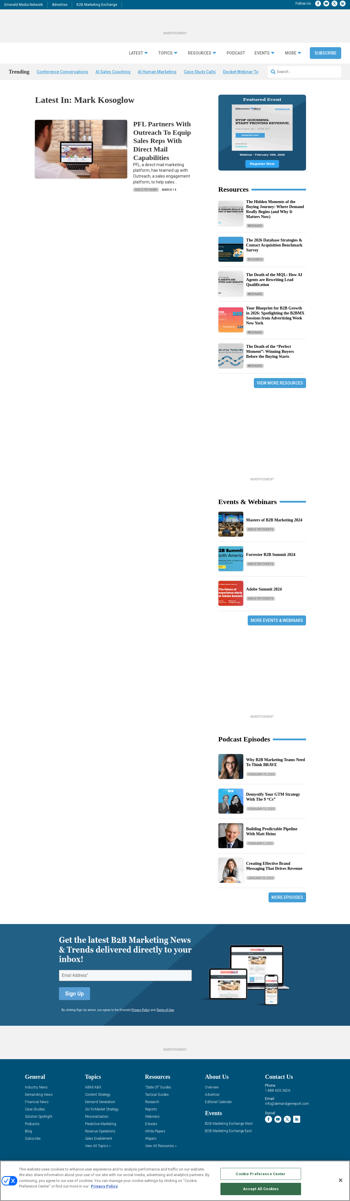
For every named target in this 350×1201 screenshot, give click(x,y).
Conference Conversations (62, 71)
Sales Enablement (98, 1139)
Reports (151, 1109)
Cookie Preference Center (261, 1174)
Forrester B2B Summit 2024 (270, 554)
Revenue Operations (100, 1131)
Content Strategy (98, 1095)
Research (255, 259)
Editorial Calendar (218, 1102)
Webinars (255, 225)
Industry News (146, 189)
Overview (212, 1087)
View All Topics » (98, 1146)
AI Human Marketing (157, 71)
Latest (136, 53)
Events (262, 53)
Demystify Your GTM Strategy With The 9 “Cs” (273, 797)
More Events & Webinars (277, 620)
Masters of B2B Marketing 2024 (274, 520)
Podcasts (32, 1124)
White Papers (155, 1131)
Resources (199, 53)
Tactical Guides (157, 1095)
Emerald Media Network (23, 4)
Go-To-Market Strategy (102, 1109)
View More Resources (280, 383)
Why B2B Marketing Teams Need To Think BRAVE (275, 762)
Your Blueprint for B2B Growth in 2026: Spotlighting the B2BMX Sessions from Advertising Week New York (275, 315)
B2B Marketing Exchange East (228, 1131)
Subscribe (326, 53)
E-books (151, 1124)
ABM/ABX (93, 1087)
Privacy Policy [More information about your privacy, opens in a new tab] (104, 1186)
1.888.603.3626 (277, 1090)
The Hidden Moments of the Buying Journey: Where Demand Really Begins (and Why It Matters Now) (275, 209)
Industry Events (260, 529)
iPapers (151, 1139)
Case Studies (35, 1109)
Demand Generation (100, 1102)
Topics (165, 53)
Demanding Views (39, 1095)
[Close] (340, 1180)
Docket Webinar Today (244, 71)
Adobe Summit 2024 (264, 589)
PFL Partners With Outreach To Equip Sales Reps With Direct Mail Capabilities (162, 140)
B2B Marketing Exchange (97, 4)
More (290, 53)
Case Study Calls (200, 71)
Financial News (37, 1102)
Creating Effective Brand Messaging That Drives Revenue (274, 866)
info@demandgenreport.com (287, 1104)
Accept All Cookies (260, 1189)
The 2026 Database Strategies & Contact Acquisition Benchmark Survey (274, 245)
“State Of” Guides (158, 1087)
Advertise (59, 4)
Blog (28, 1131)
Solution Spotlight (38, 1117)
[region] (175, 1181)
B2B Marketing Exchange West (229, 1124)
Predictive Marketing (100, 1124)
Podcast (236, 53)
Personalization (96, 1117)
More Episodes (287, 897)
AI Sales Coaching (113, 71)
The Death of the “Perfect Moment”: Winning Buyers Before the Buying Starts (270, 351)
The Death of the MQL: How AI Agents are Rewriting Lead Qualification (274, 280)
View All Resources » (160, 1146)
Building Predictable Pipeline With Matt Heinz (272, 831)
